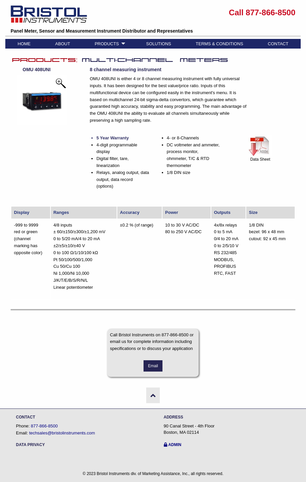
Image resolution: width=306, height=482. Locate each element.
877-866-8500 (44, 425)
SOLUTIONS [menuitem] (158, 43)
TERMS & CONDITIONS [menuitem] (219, 43)
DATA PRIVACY (30, 444)
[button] (153, 395)
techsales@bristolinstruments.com (62, 432)
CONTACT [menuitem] (278, 43)
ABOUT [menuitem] (62, 43)
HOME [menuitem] (24, 43)
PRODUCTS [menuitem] (107, 43)
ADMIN (172, 444)
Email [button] (153, 366)
